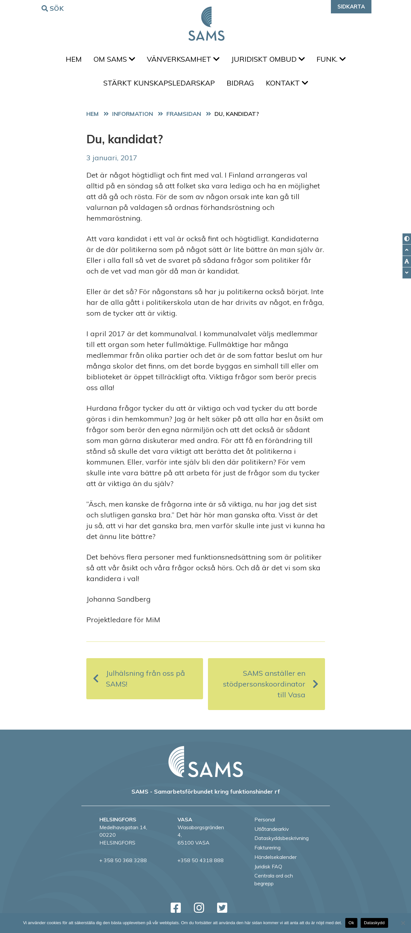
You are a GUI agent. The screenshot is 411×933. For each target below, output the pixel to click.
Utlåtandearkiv (271, 829)
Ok (351, 922)
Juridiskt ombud (268, 59)
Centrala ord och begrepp (273, 879)
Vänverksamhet (183, 59)
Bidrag (240, 82)
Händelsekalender (275, 857)
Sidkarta (351, 6)
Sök (54, 8)
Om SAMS (114, 59)
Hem (74, 59)
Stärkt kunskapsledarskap (159, 82)
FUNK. (331, 59)
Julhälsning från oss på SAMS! (139, 678)
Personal (264, 819)
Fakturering (267, 847)
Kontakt (287, 82)
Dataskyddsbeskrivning (281, 838)
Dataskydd (374, 922)
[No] (403, 923)
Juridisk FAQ (268, 866)
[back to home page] (205, 761)
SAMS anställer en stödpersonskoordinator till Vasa (270, 684)
